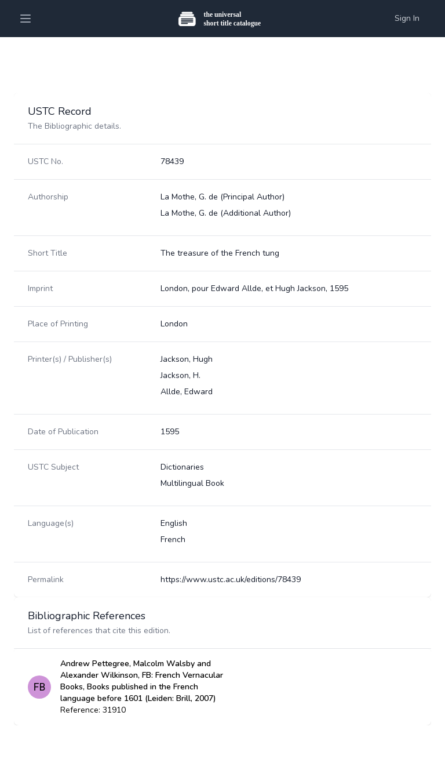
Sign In (407, 18)
